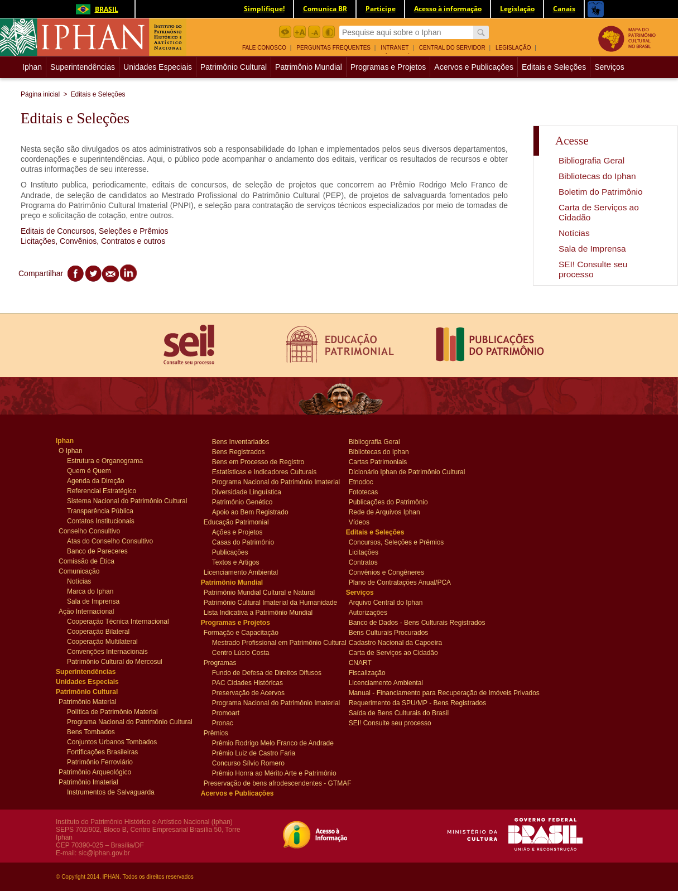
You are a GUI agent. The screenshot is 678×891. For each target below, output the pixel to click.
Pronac (233, 722)
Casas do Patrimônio (243, 541)
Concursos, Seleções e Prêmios (396, 541)
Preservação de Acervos (248, 692)
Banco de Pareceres (97, 550)
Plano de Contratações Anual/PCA (400, 581)
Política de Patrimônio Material (112, 711)
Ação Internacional (86, 610)
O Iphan (79, 450)
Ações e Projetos (237, 531)
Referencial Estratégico (101, 490)
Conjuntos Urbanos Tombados (112, 741)
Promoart (233, 712)
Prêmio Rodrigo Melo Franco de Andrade (271, 742)
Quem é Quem (89, 470)
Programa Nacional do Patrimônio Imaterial (271, 481)
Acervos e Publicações (473, 67)
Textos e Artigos (235, 561)
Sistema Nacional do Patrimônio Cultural (126, 500)
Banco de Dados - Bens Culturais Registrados (412, 622)
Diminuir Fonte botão (314, 32)
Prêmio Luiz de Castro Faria (253, 752)
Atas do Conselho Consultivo (110, 540)
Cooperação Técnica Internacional (118, 621)
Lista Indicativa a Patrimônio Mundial (258, 612)
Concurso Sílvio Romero (248, 762)
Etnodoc (370, 481)
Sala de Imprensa (592, 248)
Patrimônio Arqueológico (95, 771)
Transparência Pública (100, 510)
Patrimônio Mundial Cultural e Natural (259, 591)
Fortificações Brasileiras (102, 751)
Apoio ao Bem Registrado (250, 511)
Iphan (33, 67)
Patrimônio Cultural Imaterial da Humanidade (267, 602)
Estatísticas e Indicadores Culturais (264, 471)
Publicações (233, 551)
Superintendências (82, 67)
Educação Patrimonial (236, 521)
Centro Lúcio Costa (241, 652)
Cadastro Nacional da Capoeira (395, 642)
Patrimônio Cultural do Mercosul (114, 661)
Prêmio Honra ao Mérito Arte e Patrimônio (271, 772)
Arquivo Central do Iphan (386, 602)
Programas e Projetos (388, 67)
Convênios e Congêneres (386, 571)
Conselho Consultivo (89, 530)
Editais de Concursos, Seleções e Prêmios (95, 231)
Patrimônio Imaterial (88, 781)
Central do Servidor (452, 48)
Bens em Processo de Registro (258, 461)
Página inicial (40, 94)
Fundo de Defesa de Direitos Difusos (266, 672)
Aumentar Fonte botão (300, 32)
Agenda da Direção (95, 480)
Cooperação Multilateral (102, 641)
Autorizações (370, 612)
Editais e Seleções (554, 67)
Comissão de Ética (86, 560)
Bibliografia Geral (591, 160)
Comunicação (79, 570)
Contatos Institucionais (100, 520)
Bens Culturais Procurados (389, 632)
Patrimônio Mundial (308, 67)
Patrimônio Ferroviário (100, 761)
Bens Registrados (238, 451)
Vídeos (370, 521)
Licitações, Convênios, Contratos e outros (93, 241)
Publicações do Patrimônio (388, 501)
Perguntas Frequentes (333, 48)
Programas (225, 662)
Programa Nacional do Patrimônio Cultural (126, 721)
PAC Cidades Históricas (247, 682)
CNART (370, 662)
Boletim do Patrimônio (601, 191)
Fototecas (370, 491)
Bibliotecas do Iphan (597, 176)
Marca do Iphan (90, 590)
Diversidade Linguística (246, 491)
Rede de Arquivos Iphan (384, 511)
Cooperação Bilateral (98, 631)
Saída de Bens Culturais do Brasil (399, 712)
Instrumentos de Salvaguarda (111, 791)
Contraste (329, 32)
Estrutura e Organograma (105, 460)
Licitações (370, 551)
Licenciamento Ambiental (241, 571)
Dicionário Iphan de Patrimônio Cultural (407, 471)
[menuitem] (268, 46)
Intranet (394, 48)
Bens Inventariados (241, 441)
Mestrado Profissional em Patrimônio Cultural (271, 642)
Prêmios (225, 732)
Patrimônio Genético (242, 501)
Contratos (370, 561)
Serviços (609, 67)
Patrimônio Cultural (233, 67)
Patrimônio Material (87, 701)
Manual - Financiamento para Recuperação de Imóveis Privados (412, 692)
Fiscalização (370, 672)
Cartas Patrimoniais (378, 461)
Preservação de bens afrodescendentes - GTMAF (267, 782)
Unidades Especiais (157, 67)
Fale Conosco (264, 48)
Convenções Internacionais (107, 651)
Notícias (574, 233)
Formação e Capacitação (241, 632)
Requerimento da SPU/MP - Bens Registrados (412, 702)
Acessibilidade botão (285, 32)
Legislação (513, 48)
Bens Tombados (91, 731)
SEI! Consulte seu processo (593, 269)
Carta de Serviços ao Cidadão (393, 652)
